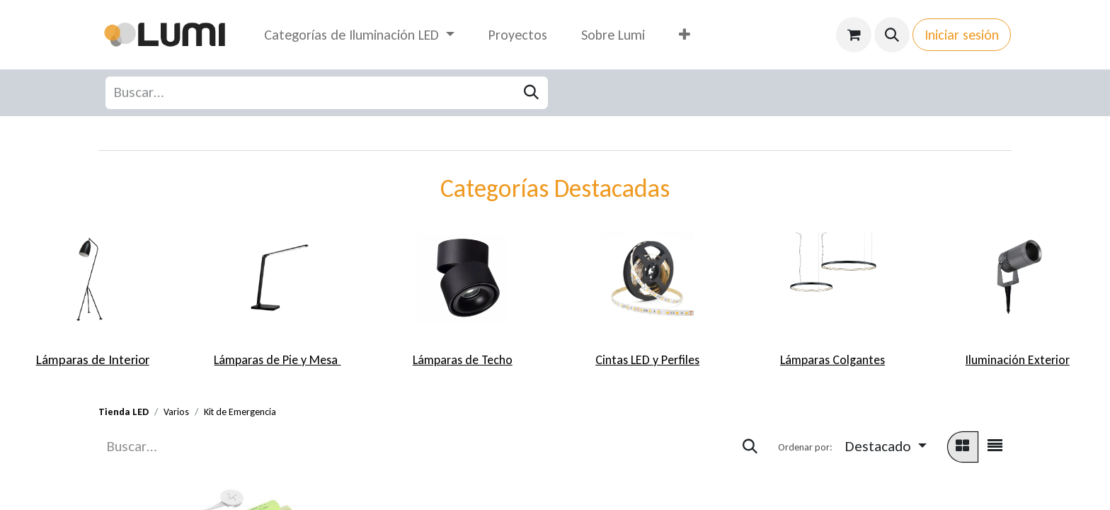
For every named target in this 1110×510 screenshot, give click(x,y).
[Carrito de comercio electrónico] (853, 34)
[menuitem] (359, 34)
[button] (892, 34)
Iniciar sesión (962, 34)
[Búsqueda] (531, 92)
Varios (176, 412)
